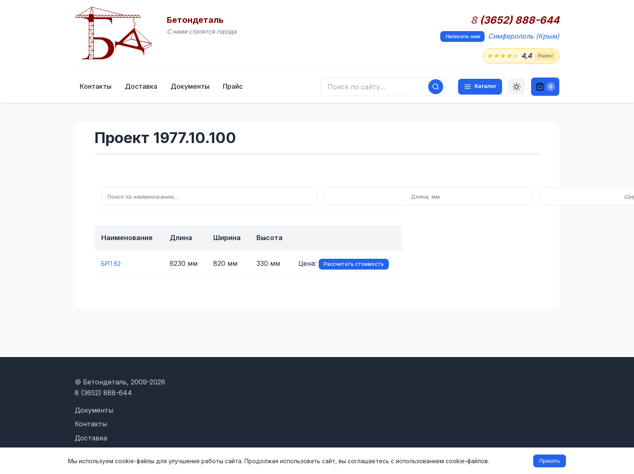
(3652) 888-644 (515, 20)
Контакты (150, 88)
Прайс (287, 88)
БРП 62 (113, 264)
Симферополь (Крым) (523, 36)
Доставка (196, 88)
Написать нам (462, 36)
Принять (549, 461)
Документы (244, 88)
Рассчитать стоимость (354, 265)
